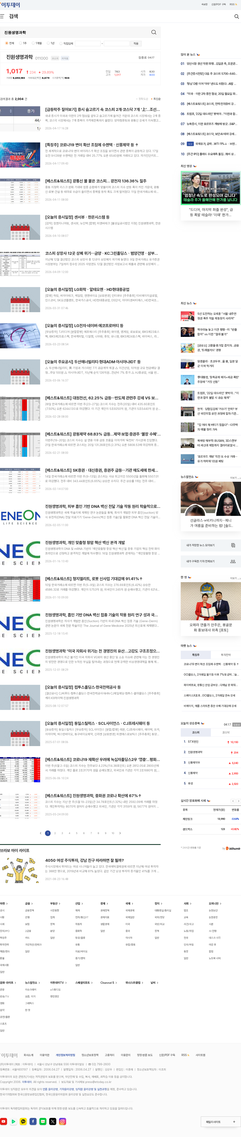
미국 (128, 924)
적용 (136, 43)
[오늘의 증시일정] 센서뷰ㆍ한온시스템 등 (77, 217)
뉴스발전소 (31, 983)
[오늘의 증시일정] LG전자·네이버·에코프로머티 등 (84, 325)
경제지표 (104, 917)
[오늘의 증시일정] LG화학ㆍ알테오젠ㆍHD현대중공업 (87, 289)
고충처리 (109, 1055)
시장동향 (54, 910)
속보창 (204, 4)
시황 (2, 917)
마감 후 (212, 944)
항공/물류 (80, 937)
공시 (2, 910)
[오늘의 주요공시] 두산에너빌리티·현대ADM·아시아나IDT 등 (93, 361)
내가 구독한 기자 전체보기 (211, 561)
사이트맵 (200, 1055)
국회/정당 (159, 917)
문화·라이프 (6, 983)
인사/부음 (189, 944)
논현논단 (213, 910)
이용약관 (44, 1055)
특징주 (195, 654)
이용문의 (126, 1055)
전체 (11, 43)
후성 (190, 783)
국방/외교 (159, 924)
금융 (27, 903)
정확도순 (143, 98)
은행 (27, 917)
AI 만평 (212, 931)
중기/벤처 (80, 958)
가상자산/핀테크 (33, 944)
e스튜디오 (55, 989)
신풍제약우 (194, 762)
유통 (77, 944)
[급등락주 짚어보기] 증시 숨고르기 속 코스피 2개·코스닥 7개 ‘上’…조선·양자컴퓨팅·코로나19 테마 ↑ (124, 109)
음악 (2, 1010)
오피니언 (214, 903)
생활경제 (104, 924)
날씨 (153, 983)
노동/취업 (189, 931)
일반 (2, 971)
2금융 (28, 931)
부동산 (53, 903)
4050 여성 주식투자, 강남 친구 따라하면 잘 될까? (84, 860)
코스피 (195, 732)
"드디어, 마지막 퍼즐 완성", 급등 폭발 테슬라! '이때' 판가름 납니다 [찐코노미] (211, 215)
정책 (52, 924)
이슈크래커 (30, 989)
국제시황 (4, 965)
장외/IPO (5, 931)
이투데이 (27, 1082)
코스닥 (226, 732)
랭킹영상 (54, 996)
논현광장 (213, 917)
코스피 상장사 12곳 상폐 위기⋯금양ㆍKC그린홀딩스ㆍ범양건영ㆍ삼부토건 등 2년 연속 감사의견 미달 (124, 253)
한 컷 (27, 1010)
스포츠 (3, 1023)
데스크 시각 (215, 937)
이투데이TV (57, 983)
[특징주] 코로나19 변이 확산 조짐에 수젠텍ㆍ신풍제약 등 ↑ (92, 144)
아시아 (129, 937)
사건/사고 (189, 924)
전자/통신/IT (82, 917)
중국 (128, 931)
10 (113, 833)
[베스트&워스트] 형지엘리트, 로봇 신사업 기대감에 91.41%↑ (94, 578)
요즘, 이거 (30, 996)
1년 (52, 43)
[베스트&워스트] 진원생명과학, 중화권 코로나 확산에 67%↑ (93, 795)
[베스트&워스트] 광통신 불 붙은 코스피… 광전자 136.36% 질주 (95, 181)
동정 (186, 951)
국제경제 (130, 910)
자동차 (78, 924)
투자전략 (226, 654)
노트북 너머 (215, 958)
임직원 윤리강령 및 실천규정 (91, 1089)
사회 (186, 903)
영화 (2, 1003)
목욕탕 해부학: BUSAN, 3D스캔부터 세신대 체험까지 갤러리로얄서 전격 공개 (217, 445)
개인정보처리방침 (65, 1055)
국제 (128, 903)
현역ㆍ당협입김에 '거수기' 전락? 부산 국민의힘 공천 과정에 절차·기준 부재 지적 (217, 413)
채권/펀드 (5, 951)
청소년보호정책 (90, 1055)
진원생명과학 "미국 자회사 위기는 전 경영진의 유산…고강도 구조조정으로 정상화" (109, 651)
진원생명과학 (19, 57)
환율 (2, 958)
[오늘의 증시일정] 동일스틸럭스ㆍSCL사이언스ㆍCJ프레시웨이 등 (97, 723)
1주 (25, 43)
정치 (157, 903)
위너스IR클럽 (133, 983)
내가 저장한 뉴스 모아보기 (210, 545)
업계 (52, 917)
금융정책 (29, 910)
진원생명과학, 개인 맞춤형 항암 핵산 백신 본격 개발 (85, 542)
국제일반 (130, 917)
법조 (186, 910)
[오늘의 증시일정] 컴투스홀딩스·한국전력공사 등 (83, 687)
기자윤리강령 (66, 1089)
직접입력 (68, 43)
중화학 (78, 931)
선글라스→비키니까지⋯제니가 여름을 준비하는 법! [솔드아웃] (211, 525)
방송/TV (4, 996)
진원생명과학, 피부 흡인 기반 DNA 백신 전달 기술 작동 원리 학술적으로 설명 (105, 506)
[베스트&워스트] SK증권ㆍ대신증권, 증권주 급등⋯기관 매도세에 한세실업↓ (105, 470)
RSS (233, 4)
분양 (52, 931)
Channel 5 (107, 983)
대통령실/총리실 (163, 910)
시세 (2, 924)
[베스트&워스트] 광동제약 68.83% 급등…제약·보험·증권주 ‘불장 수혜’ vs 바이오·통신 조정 (117, 434)
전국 (186, 937)
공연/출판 (5, 1016)
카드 (27, 937)
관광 (2, 989)
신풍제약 (193, 773)
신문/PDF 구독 (218, 4)
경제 (102, 903)
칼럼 (211, 951)
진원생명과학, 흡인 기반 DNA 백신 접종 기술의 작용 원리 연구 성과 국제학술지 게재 (110, 614)
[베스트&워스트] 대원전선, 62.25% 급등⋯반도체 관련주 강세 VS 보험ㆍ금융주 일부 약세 (116, 398)
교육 (186, 917)
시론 (211, 924)
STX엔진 (193, 741)
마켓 (2, 903)
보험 (27, 924)
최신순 (157, 98)
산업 (77, 903)
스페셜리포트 (82, 983)
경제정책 (104, 910)
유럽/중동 (130, 944)
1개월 (39, 43)
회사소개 (28, 1055)
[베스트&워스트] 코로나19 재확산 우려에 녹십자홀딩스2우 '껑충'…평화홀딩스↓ (107, 759)
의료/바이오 (81, 951)
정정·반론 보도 (145, 1055)
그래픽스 (29, 1003)
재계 (77, 910)
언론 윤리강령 (50, 1089)
